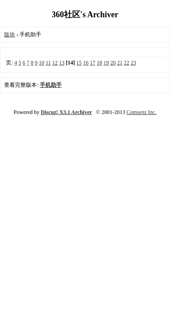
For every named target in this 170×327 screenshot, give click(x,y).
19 (106, 62)
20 (113, 62)
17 (92, 62)
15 (79, 62)
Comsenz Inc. (141, 112)
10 (41, 62)
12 (55, 62)
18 (99, 62)
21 (119, 62)
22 (126, 62)
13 (61, 62)
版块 (9, 34)
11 (48, 62)
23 (133, 62)
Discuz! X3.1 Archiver (66, 112)
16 (85, 62)
